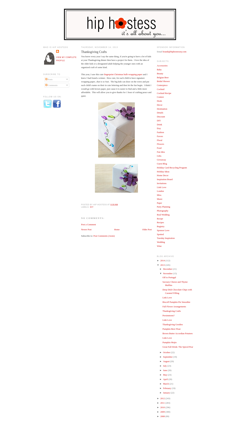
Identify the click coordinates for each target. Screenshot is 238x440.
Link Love (161, 187)
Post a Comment (88, 224)
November (168, 273)
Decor (159, 105)
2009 (162, 412)
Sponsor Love (163, 230)
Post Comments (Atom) (104, 236)
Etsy (159, 128)
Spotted (160, 234)
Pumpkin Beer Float (171, 329)
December (168, 269)
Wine (159, 246)
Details (160, 112)
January (167, 392)
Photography (162, 210)
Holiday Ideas (163, 171)
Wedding (161, 242)
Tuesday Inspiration (166, 238)
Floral (159, 140)
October (167, 352)
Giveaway (161, 159)
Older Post (147, 229)
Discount (161, 116)
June (165, 370)
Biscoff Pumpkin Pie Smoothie (176, 302)
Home (117, 229)
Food (159, 148)
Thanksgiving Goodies (172, 324)
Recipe (160, 218)
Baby (159, 69)
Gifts (159, 156)
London (160, 191)
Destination (162, 109)
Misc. (159, 195)
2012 (162, 398)
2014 (162, 260)
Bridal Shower (163, 81)
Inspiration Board (165, 179)
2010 (162, 407)
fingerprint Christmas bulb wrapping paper (122, 74)
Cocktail (160, 89)
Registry (160, 226)
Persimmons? (168, 315)
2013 (162, 265)
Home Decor (162, 175)
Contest (160, 97)
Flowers (160, 144)
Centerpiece (162, 85)
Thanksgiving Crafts (94, 52)
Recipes (160, 222)
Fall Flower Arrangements (174, 306)
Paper (159, 203)
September (168, 357)
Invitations (162, 183)
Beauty (160, 73)
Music (160, 199)
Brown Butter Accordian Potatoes (177, 333)
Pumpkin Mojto (169, 342)
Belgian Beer (163, 77)
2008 (162, 416)
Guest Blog (162, 163)
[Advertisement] (57, 167)
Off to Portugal (169, 277)
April (165, 379)
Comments (51, 85)
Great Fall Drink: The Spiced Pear (177, 347)
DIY (92, 207)
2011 (162, 403)
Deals (159, 101)
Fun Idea (161, 152)
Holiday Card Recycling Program (172, 167)
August (166, 361)
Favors (160, 136)
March (166, 383)
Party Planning (163, 206)
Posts (49, 79)
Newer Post (86, 229)
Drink (159, 124)
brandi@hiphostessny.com (174, 51)
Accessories (162, 65)
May (165, 374)
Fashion (160, 132)
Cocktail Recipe (164, 93)
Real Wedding (163, 214)
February (167, 388)
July (165, 366)
